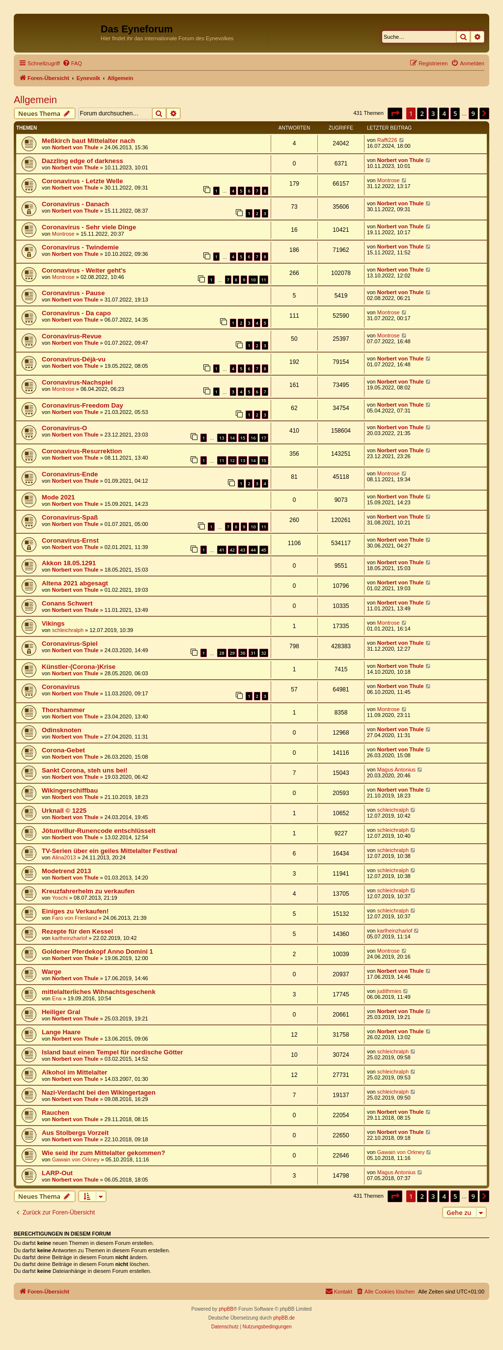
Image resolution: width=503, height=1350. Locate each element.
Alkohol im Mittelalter (74, 1072)
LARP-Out (57, 1173)
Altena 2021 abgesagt (75, 583)
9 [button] (473, 113)
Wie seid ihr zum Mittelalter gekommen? (103, 1153)
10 (253, 279)
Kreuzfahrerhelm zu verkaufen (88, 891)
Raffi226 (387, 140)
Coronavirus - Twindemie (80, 247)
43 (242, 550)
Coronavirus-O (64, 428)
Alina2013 (64, 857)
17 (263, 438)
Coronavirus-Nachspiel (77, 382)
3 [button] (433, 113)
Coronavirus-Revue (72, 336)
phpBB (226, 1309)
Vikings (53, 623)
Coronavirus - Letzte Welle (82, 181)
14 (232, 438)
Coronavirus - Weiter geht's (84, 270)
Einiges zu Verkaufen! (75, 911)
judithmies (389, 991)
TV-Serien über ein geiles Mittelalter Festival (109, 850)
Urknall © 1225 (64, 810)
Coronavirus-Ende (70, 474)
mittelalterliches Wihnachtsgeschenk (98, 991)
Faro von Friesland (74, 918)
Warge (51, 971)
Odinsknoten (62, 730)
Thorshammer (63, 710)
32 (263, 653)
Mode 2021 (58, 497)
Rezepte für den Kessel (77, 931)
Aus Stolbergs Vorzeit (75, 1132)
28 (221, 653)
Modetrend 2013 (66, 871)
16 (253, 438)
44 (253, 550)
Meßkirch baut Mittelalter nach (88, 140)
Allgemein (35, 99)
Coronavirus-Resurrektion (82, 451)
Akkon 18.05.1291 (69, 563)
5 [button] (455, 113)
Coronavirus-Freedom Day (82, 405)
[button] (395, 113)
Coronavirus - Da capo (76, 313)
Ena (57, 998)
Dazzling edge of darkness (82, 161)
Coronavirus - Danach (75, 204)
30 (242, 653)
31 (253, 653)
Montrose (388, 180)
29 (232, 653)
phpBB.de (284, 1318)
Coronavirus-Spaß (70, 517)
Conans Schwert (67, 603)
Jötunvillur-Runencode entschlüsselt (99, 830)
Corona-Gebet (63, 750)
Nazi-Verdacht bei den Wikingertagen (98, 1092)
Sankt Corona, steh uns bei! (84, 770)
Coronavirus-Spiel (70, 643)
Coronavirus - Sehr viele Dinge (89, 227)
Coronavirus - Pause (73, 293)
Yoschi (60, 898)
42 (232, 550)
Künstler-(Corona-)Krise (78, 666)
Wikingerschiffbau (70, 790)
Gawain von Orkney (76, 1159)
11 (263, 279)
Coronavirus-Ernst (70, 540)
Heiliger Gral (61, 1012)
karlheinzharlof (69, 938)
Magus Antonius (396, 769)
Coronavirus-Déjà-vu (74, 359)
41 (221, 550)
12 (232, 460)
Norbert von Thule (75, 147)
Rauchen (55, 1112)
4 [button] (444, 113)
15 (242, 438)
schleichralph (68, 630)
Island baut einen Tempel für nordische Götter (112, 1052)
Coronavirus (61, 686)
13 (221, 438)
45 (263, 550)
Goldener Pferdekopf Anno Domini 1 (97, 951)
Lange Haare (61, 1032)
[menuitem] (72, 63)
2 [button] (421, 113)
